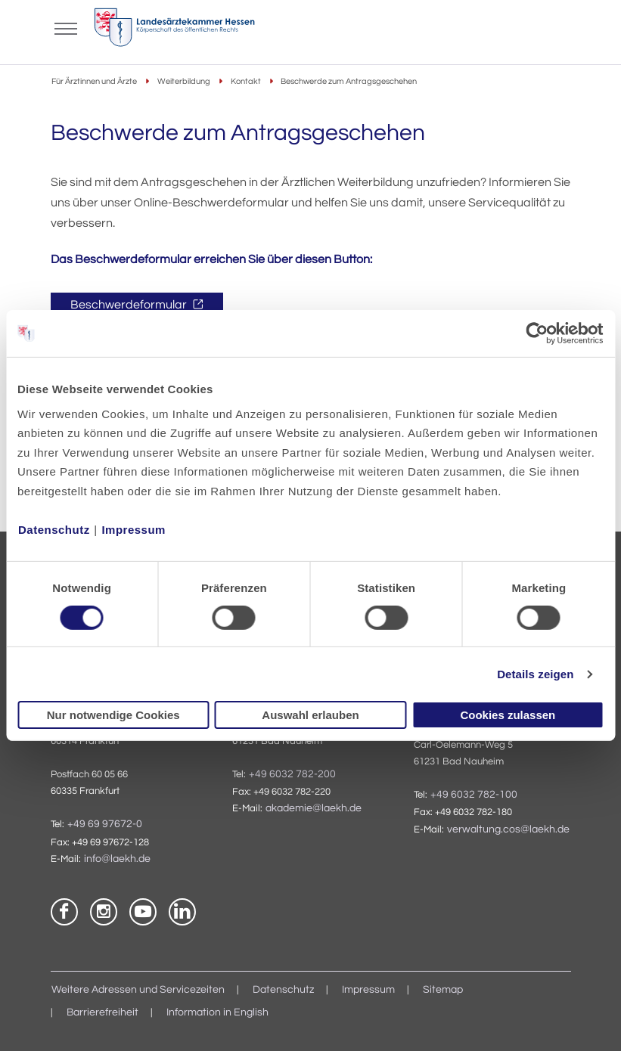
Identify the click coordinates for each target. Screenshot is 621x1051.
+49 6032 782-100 (473, 794)
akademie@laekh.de (313, 808)
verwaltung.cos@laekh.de (508, 829)
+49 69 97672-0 (104, 824)
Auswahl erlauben (310, 714)
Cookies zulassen (507, 714)
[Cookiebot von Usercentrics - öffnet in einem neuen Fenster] (537, 333)
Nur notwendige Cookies (113, 714)
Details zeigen (535, 674)
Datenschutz (54, 528)
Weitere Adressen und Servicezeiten (138, 989)
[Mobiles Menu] (66, 27)
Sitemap (443, 989)
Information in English (217, 1012)
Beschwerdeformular (129, 305)
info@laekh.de (117, 859)
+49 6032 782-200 (292, 774)
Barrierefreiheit (102, 1012)
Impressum (133, 528)
